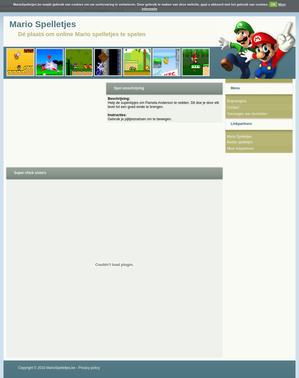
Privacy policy (89, 368)
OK (273, 4)
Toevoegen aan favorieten (247, 114)
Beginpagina (236, 101)
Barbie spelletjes (240, 142)
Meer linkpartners (240, 149)
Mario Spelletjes (42, 24)
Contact (233, 107)
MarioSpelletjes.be (60, 368)
